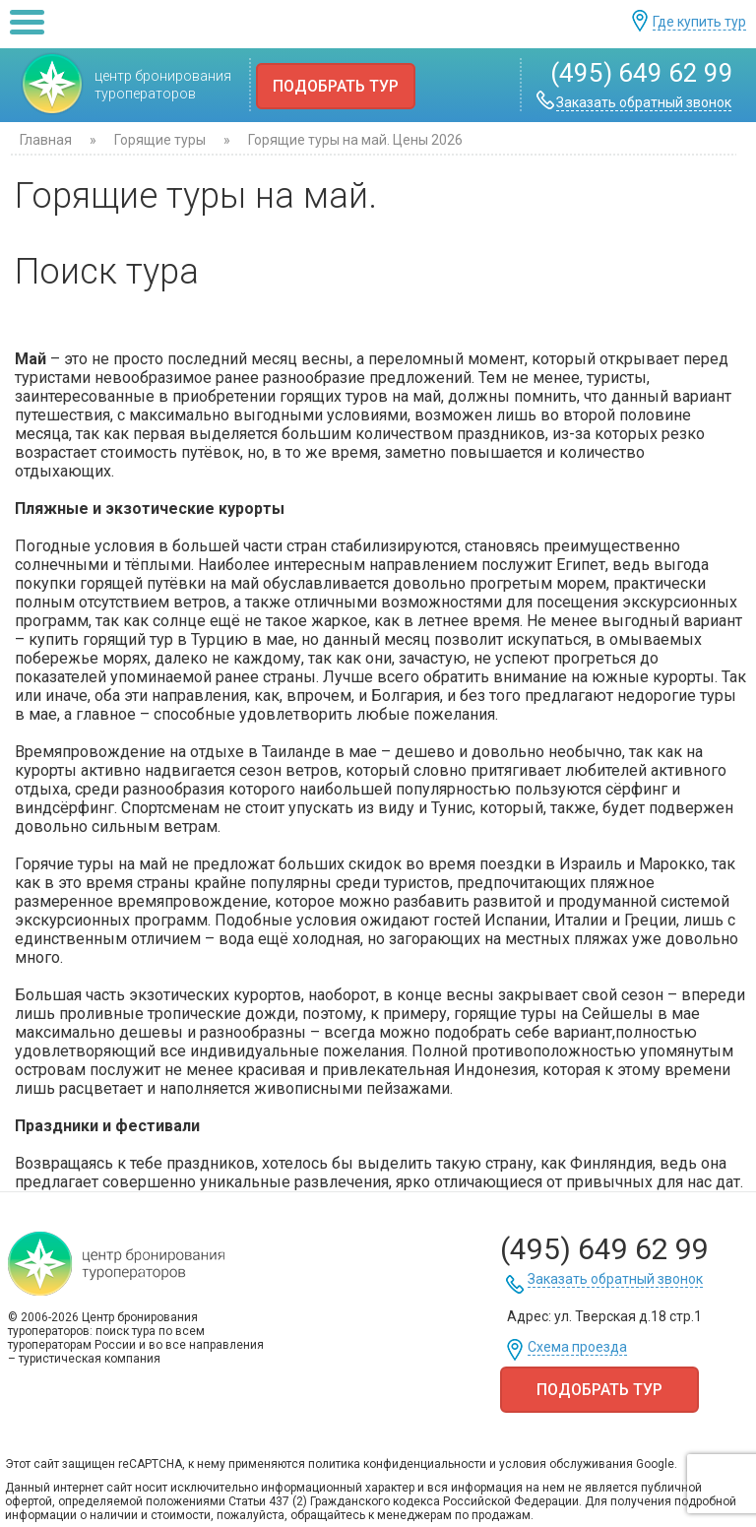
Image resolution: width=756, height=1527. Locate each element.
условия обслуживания (566, 1464)
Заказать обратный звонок (643, 103)
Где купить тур (699, 22)
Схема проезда (577, 1347)
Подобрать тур (336, 86)
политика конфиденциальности (397, 1464)
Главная (46, 140)
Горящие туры (160, 140)
